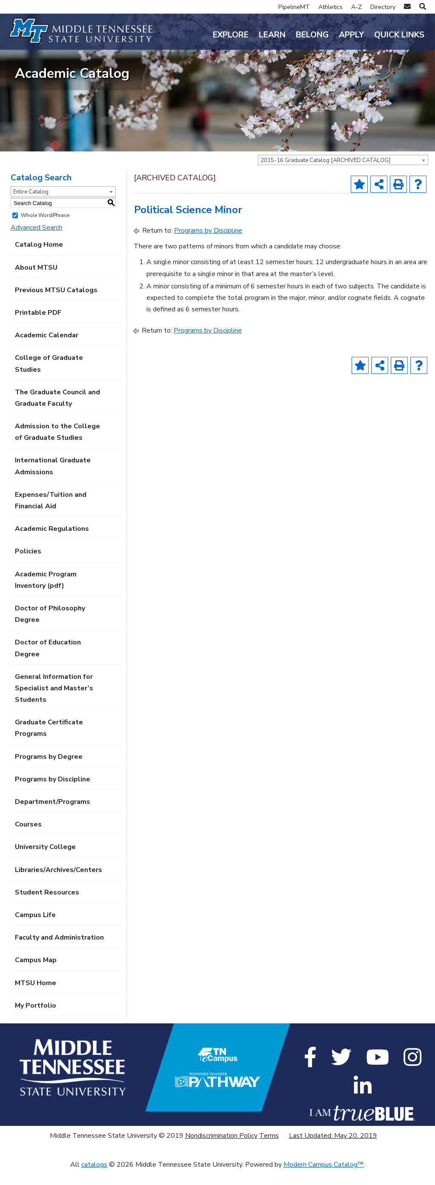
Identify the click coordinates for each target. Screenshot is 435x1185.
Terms (269, 1150)
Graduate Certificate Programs (49, 742)
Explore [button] (231, 34)
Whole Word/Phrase (45, 229)
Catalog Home (39, 259)
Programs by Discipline (52, 793)
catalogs (94, 1178)
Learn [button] (272, 34)
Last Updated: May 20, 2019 (333, 1150)
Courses (28, 838)
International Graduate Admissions (53, 480)
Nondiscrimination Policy (221, 1150)
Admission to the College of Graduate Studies (57, 446)
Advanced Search (36, 242)
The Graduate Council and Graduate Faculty (57, 412)
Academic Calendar (46, 349)
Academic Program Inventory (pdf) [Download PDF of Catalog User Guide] (46, 594)
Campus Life (35, 929)
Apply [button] (351, 34)
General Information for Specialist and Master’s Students (54, 703)
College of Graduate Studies (49, 377)
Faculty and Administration (59, 952)
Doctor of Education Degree (48, 662)
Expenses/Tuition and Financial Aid (50, 514)
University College (45, 861)
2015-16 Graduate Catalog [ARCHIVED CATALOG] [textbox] (325, 175)
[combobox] (343, 174)
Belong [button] (312, 34)
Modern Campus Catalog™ (323, 1178)
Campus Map (36, 974)
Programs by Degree (49, 771)
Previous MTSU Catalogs (56, 304)
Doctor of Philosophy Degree (50, 628)
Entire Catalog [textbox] (31, 206)
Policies (28, 565)
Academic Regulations (52, 543)
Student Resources (47, 907)
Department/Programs (52, 816)
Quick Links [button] (399, 34)
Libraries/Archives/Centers (58, 884)
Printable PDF (38, 327)
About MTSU (36, 281)
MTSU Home (35, 997)
